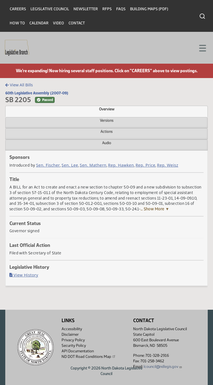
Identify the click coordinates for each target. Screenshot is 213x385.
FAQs (121, 9)
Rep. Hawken (121, 165)
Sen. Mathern (93, 165)
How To (17, 23)
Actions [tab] (106, 131)
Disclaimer (70, 334)
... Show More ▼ (155, 208)
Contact (77, 23)
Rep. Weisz (167, 165)
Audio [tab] (106, 143)
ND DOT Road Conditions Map (89, 356)
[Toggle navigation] (202, 47)
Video (58, 23)
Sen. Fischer (48, 165)
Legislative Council (50, 9)
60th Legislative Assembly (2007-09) (36, 93)
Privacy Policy (73, 340)
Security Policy (74, 345)
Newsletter (85, 9)
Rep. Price (145, 165)
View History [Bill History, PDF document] (23, 275)
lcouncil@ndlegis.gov (163, 366)
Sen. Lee (70, 165)
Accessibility (72, 329)
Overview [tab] (106, 109)
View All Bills (19, 84)
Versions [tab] (106, 120)
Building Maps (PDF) (149, 9)
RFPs (107, 9)
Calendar (39, 23)
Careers (18, 9)
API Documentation (78, 351)
